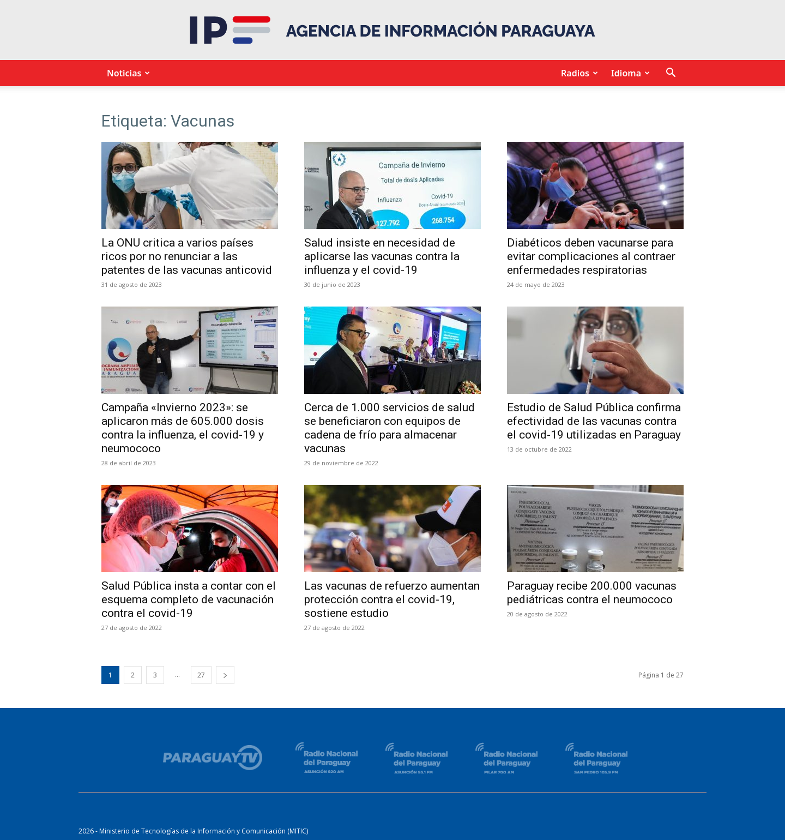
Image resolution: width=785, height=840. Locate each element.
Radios (578, 73)
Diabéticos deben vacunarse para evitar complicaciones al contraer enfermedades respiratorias (591, 256)
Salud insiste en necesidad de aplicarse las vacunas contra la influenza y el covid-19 (382, 256)
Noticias (127, 73)
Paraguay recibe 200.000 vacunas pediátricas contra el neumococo (592, 592)
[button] (670, 74)
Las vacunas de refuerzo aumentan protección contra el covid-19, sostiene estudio (392, 599)
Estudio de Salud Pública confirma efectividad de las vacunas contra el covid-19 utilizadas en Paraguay (594, 421)
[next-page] (225, 675)
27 (201, 675)
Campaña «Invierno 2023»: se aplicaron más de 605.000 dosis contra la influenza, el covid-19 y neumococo (182, 428)
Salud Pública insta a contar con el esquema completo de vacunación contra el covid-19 (188, 599)
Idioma (629, 73)
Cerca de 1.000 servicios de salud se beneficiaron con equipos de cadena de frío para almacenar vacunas (389, 428)
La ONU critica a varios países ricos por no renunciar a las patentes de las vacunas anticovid (186, 256)
